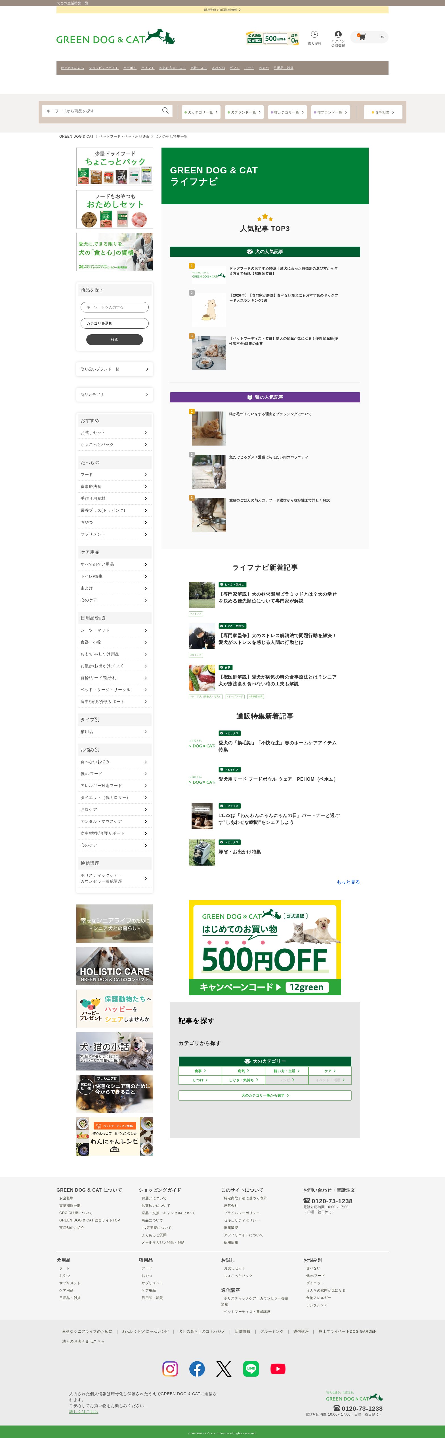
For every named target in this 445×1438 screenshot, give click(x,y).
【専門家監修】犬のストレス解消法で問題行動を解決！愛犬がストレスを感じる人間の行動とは (278, 639)
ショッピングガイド (104, 68)
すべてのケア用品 (97, 564)
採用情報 (229, 1242)
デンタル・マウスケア (101, 821)
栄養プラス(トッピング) (103, 510)
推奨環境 (229, 1227)
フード (249, 68)
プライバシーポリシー (242, 1212)
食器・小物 (91, 642)
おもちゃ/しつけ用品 (100, 654)
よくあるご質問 (153, 1235)
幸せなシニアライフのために (89, 1330)
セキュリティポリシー (242, 1220)
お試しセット (93, 432)
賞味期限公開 (68, 1205)
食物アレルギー (318, 1297)
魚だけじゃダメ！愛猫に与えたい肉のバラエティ (268, 457)
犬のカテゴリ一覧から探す (263, 1095)
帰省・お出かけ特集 (240, 851)
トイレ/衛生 (92, 576)
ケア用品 (64, 1290)
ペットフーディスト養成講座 (248, 1311)
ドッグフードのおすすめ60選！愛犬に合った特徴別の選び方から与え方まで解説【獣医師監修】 (283, 271)
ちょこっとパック (97, 444)
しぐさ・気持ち (234, 584)
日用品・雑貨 (283, 68)
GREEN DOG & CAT (76, 136)
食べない (311, 1268)
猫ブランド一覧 (330, 112)
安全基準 (64, 1198)
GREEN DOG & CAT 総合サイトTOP (91, 1220)
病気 (241, 1071)
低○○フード (91, 773)
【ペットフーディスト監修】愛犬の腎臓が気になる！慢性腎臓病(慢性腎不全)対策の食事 (283, 341)
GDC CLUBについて (75, 1212)
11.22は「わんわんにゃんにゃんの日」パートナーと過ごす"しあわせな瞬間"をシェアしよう (279, 819)
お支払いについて (155, 1205)
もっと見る (348, 882)
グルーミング (284, 1330)
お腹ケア (89, 809)
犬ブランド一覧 (243, 112)
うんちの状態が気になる (326, 1290)
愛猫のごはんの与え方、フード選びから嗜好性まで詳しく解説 (279, 500)
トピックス (231, 733)
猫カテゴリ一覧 (286, 112)
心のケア (89, 600)
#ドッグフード (235, 696)
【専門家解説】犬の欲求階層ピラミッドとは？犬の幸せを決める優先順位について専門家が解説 (278, 597)
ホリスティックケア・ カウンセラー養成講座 (101, 878)
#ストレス (196, 613)
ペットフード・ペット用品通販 (124, 136)
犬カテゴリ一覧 (200, 112)
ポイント (148, 68)
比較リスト (198, 68)
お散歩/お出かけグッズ (102, 666)
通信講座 (315, 1330)
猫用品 (87, 731)
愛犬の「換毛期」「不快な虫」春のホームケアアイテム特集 (278, 746)
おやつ (264, 68)
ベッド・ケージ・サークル (106, 689)
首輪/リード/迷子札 (98, 677)
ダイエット (313, 1282)
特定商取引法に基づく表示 (246, 1198)
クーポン (130, 68)
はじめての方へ (72, 68)
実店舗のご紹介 (71, 1227)
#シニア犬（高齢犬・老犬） (205, 696)
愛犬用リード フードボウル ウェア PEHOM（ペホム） (278, 779)
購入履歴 (314, 38)
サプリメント (93, 534)
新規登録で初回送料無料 (222, 9)
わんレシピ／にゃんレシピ (151, 1330)
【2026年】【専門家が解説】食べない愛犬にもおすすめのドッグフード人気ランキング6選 (283, 298)
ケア (327, 1071)
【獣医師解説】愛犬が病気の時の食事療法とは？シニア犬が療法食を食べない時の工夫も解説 (278, 680)
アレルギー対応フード (101, 785)
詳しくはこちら (83, 1408)
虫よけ (87, 588)
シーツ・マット (95, 630)
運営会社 (229, 1205)
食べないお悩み (95, 761)
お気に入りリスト (172, 68)
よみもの (218, 68)
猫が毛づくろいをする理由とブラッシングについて (270, 414)
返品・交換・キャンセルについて (170, 1212)
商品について (151, 1220)
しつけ (198, 1080)
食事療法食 (91, 486)
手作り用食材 (93, 498)
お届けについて (153, 1198)
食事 (227, 667)
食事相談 (382, 112)
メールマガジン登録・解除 (164, 1242)
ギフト (235, 68)
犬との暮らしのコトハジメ (211, 1330)
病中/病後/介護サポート (103, 701)
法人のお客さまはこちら (157, 1339)
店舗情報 (253, 1330)
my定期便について (156, 1227)
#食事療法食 (256, 696)
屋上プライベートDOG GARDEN (100, 1339)
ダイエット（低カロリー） (106, 797)
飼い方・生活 (284, 1071)
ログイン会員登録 (338, 39)
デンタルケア (315, 1305)
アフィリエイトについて (244, 1235)
